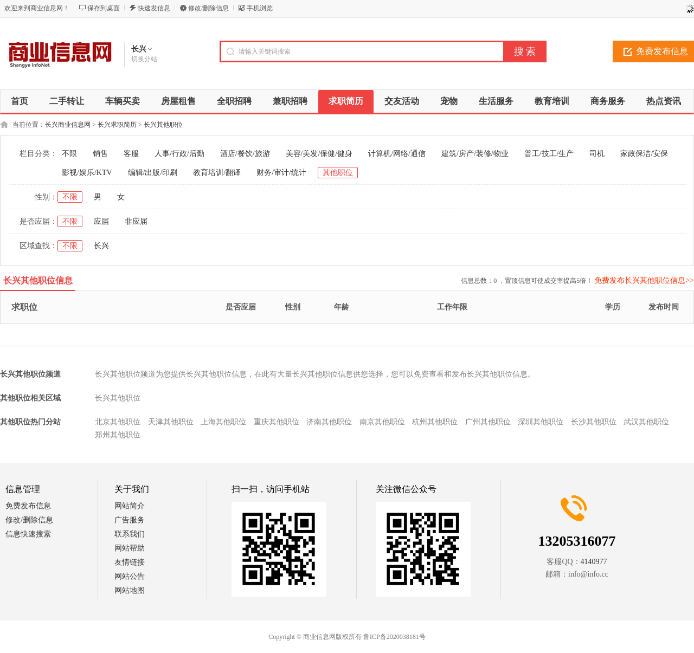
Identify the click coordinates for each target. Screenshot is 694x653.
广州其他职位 (488, 422)
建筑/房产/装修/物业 (475, 154)
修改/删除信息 (208, 8)
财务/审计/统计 (281, 173)
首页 (19, 101)
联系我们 (129, 534)
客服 (131, 154)
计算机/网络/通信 (397, 154)
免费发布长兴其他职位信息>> (644, 280)
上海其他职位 (223, 422)
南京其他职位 (382, 422)
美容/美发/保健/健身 (319, 154)
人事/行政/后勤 (179, 154)
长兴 (101, 246)
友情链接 (129, 562)
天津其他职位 (171, 422)
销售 (100, 154)
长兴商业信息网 (68, 124)
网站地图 (129, 590)
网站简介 (129, 506)
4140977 (594, 562)
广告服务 (129, 520)
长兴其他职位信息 (38, 280)
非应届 (136, 221)
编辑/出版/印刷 (153, 173)
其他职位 (338, 173)
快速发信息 (154, 8)
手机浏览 (260, 8)
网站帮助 (129, 548)
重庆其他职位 (276, 422)
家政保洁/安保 (644, 154)
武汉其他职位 (646, 422)
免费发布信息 (28, 506)
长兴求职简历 (117, 124)
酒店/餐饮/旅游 (245, 154)
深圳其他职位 (540, 422)
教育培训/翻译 (217, 173)
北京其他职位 (117, 422)
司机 (597, 154)
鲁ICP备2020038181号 (394, 637)
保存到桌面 (103, 8)
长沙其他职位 (593, 422)
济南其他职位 (329, 422)
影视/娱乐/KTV (87, 173)
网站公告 (129, 576)
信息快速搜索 (28, 534)
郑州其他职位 (117, 435)
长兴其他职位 (163, 124)
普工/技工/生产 (549, 154)
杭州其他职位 (435, 422)
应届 (101, 221)
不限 (69, 154)
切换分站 (144, 59)
